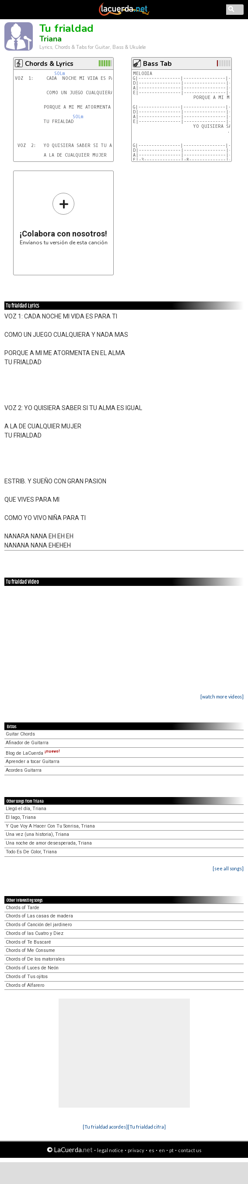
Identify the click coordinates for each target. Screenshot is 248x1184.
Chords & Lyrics (49, 63)
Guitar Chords (20, 734)
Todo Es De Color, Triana (31, 852)
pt (171, 1150)
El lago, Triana (21, 817)
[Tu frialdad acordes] (105, 1126)
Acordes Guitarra (24, 770)
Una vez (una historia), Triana (37, 834)
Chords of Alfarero (25, 985)
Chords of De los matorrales (35, 959)
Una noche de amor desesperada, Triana (49, 843)
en (162, 1150)
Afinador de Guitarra (27, 743)
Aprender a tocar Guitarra (32, 761)
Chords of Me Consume (30, 950)
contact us (190, 1150)
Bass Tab (157, 63)
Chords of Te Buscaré (28, 942)
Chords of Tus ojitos (27, 976)
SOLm (59, 73)
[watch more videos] (222, 696)
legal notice (110, 1150)
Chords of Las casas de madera (39, 916)
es (151, 1150)
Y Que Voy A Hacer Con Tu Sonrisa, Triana (50, 826)
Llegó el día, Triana (26, 808)
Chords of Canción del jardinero (39, 924)
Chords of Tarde (22, 907)
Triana (50, 39)
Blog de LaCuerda (33, 753)
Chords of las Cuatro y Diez (34, 933)
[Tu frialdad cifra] (147, 1126)
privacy (136, 1150)
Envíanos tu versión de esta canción (64, 219)
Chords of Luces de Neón (32, 968)
